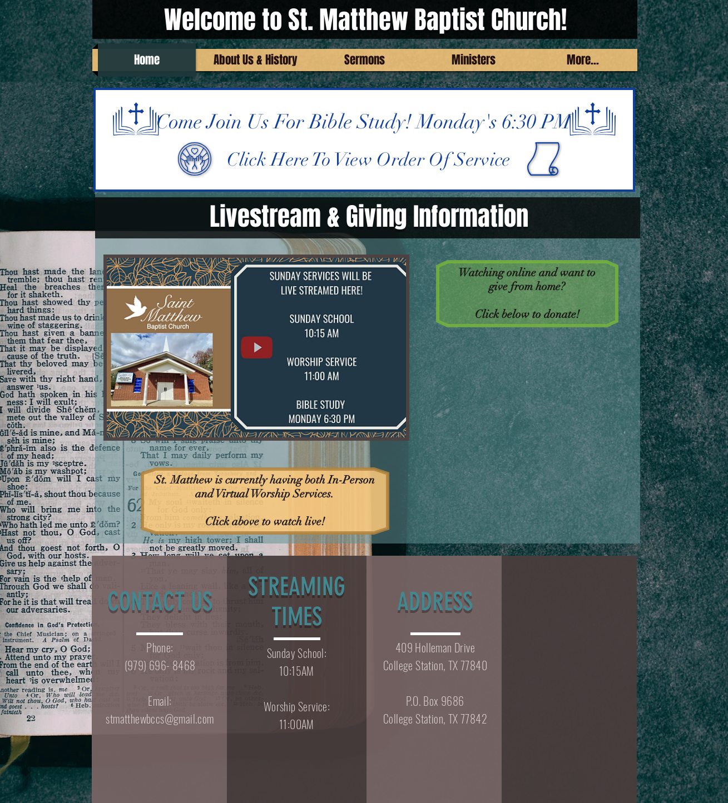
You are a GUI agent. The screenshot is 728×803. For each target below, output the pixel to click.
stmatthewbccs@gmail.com (160, 718)
